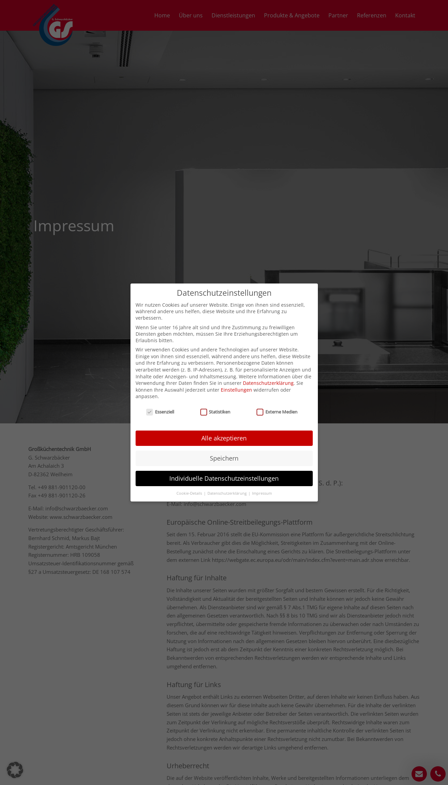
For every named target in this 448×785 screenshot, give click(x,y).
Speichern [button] (224, 442)
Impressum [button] (262, 476)
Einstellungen (236, 373)
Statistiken (215, 395)
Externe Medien (277, 395)
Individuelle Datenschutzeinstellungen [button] (224, 462)
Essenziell (160, 395)
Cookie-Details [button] (189, 476)
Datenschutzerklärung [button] (227, 476)
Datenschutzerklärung (268, 366)
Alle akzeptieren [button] (224, 422)
